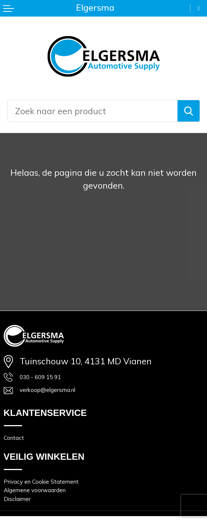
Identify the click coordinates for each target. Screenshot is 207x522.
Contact (19, 448)
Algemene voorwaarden (52, 509)
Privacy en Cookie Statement (61, 496)
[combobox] (92, 111)
